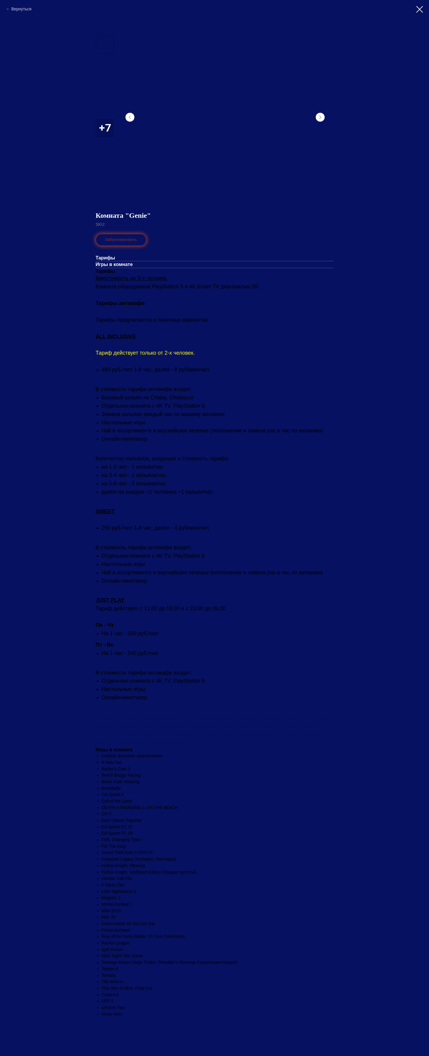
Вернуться (21, 9)
